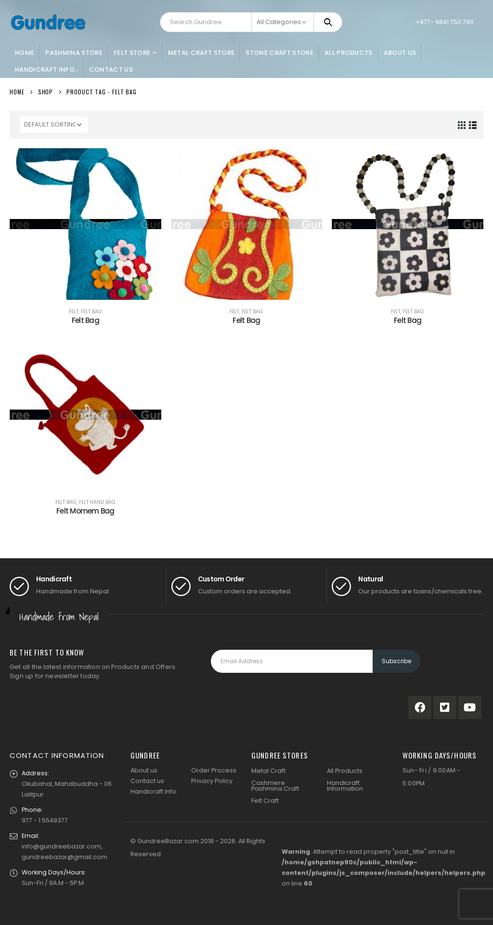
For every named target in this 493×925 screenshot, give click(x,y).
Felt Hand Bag (97, 502)
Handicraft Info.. (46, 69)
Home (24, 52)
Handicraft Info (153, 791)
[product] (85, 224)
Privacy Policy (212, 781)
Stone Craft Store (279, 52)
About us (143, 770)
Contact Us (111, 69)
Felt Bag (91, 311)
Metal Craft (268, 771)
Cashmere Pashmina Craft (275, 786)
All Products (348, 52)
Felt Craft (265, 801)
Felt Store (132, 52)
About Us (400, 52)
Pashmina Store (74, 52)
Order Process (213, 770)
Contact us (147, 781)
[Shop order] (54, 124)
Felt (73, 311)
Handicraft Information (345, 786)
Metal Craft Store (201, 52)
